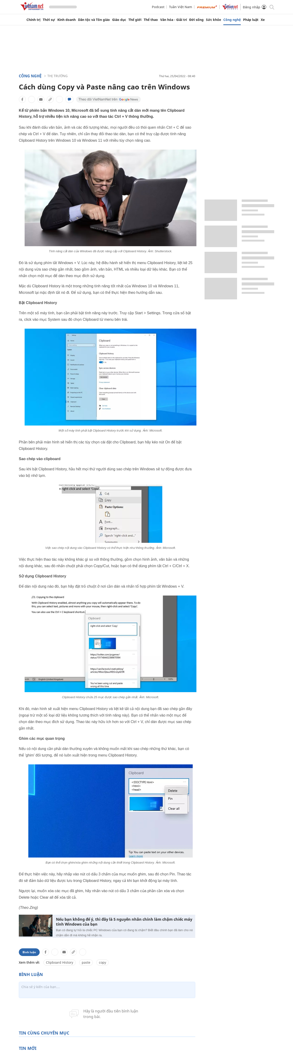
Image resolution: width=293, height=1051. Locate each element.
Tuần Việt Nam (180, 7)
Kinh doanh (66, 19)
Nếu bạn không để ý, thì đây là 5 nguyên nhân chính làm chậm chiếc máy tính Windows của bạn (124, 922)
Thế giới (134, 19)
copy (102, 962)
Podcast (158, 7)
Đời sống (196, 19)
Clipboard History (59, 962)
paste (86, 962)
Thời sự (49, 19)
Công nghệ (232, 19)
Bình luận (29, 952)
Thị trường (57, 76)
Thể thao (151, 19)
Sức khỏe (213, 19)
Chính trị (33, 19)
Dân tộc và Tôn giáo (94, 19)
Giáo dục (119, 19)
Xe (263, 19)
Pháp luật (250, 19)
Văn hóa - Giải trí (173, 19)
